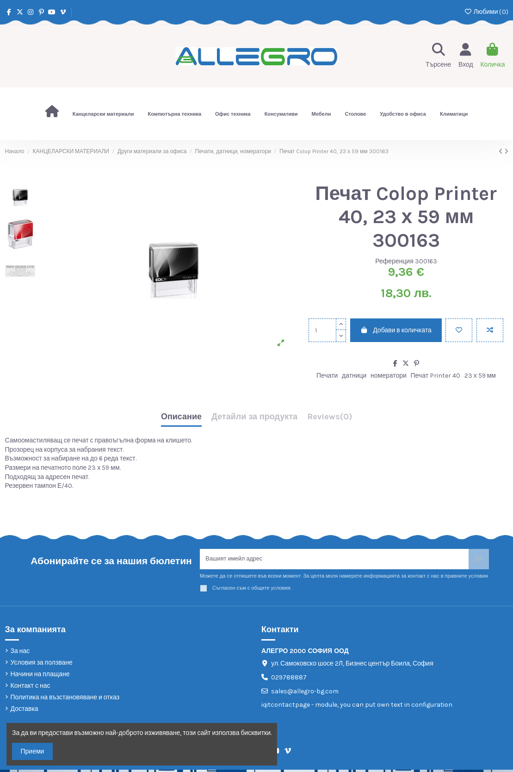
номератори (389, 376)
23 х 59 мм (480, 376)
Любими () (486, 12)
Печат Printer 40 (435, 376)
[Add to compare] (489, 330)
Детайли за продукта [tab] (254, 417)
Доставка (24, 711)
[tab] (329, 419)
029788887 (289, 680)
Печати (327, 376)
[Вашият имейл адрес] (334, 560)
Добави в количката (396, 330)
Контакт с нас (30, 688)
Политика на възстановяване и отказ (65, 700)
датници (354, 376)
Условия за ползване (42, 665)
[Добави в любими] (458, 330)
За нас (20, 653)
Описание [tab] (181, 417)
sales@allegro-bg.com (305, 693)
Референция (394, 261)
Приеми (32, 751)
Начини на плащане (40, 676)
